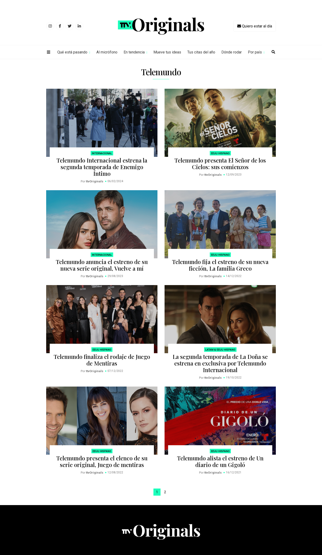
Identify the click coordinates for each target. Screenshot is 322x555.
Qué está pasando (72, 52)
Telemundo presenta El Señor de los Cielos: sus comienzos (220, 163)
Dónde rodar (231, 52)
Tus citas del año (201, 52)
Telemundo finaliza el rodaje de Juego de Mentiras (102, 360)
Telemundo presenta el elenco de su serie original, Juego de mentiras (102, 461)
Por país (255, 52)
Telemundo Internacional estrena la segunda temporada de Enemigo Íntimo (102, 166)
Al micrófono (106, 52)
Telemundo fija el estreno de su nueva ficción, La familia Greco (220, 265)
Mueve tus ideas (167, 52)
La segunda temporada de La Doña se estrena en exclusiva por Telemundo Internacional (220, 363)
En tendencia (134, 52)
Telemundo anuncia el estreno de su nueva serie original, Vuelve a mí (102, 265)
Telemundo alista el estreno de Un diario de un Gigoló (220, 461)
